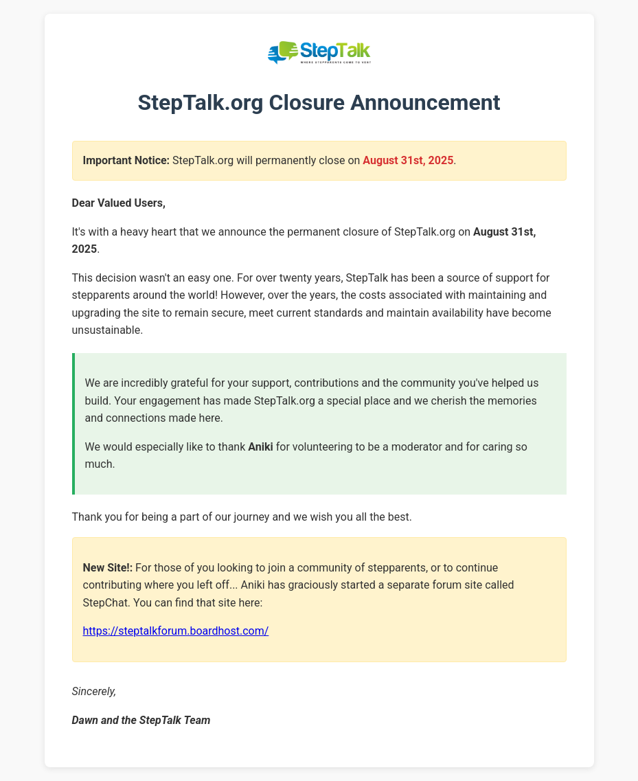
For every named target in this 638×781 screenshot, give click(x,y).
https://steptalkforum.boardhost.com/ (176, 630)
